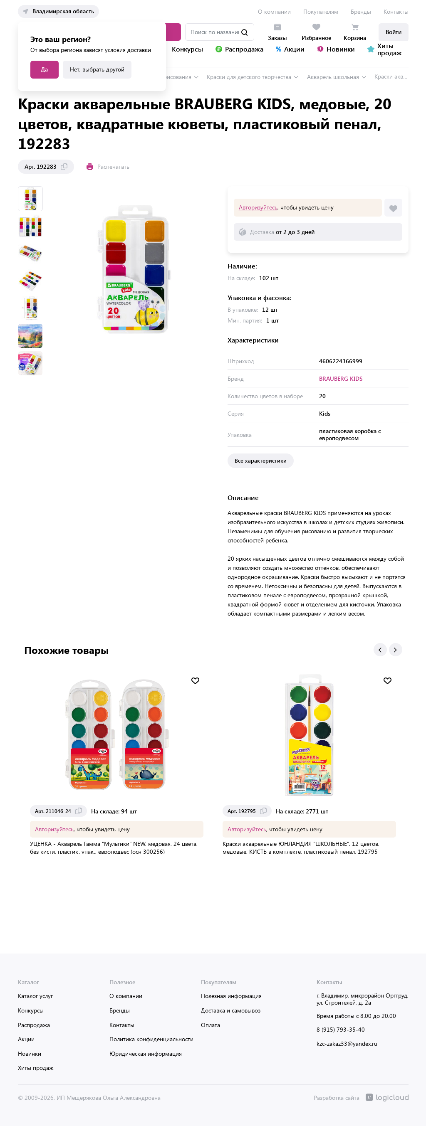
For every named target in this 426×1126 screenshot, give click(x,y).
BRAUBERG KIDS (341, 378)
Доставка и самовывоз (230, 1010)
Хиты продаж (35, 1067)
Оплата (210, 1024)
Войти (393, 32)
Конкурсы (31, 1010)
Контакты (396, 11)
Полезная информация (231, 995)
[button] (380, 649)
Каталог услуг (35, 995)
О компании (274, 11)
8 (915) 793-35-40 (341, 1029)
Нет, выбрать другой (97, 69)
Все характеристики (261, 459)
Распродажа (34, 1024)
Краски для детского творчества (249, 75)
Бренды (361, 11)
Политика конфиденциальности (151, 1038)
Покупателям (320, 11)
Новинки (29, 1053)
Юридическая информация (145, 1053)
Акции (26, 1038)
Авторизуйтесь (258, 207)
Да (44, 69)
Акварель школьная (333, 75)
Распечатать (108, 166)
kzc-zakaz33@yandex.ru (347, 1043)
